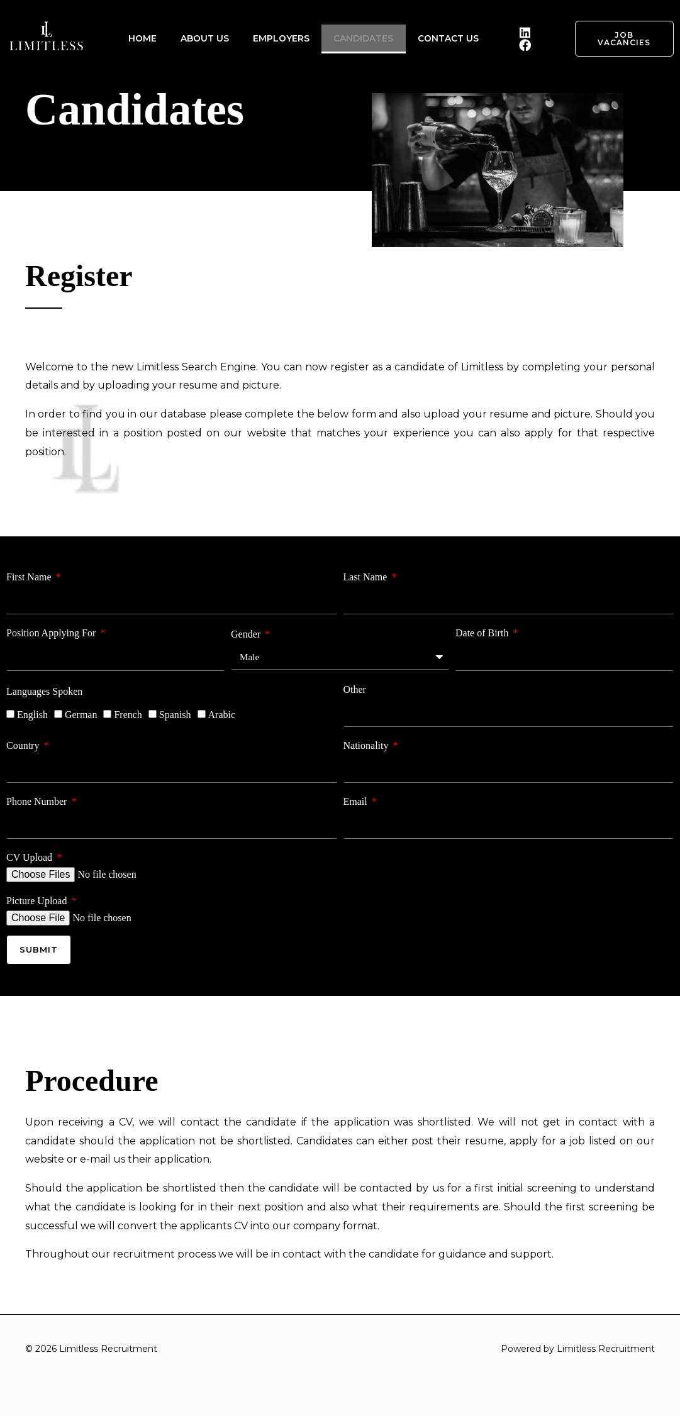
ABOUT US (205, 39)
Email (356, 801)
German (81, 714)
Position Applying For (52, 633)
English (32, 714)
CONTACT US (443, 39)
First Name (30, 577)
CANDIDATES (361, 39)
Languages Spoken (44, 691)
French (128, 714)
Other (354, 689)
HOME (145, 39)
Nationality (367, 745)
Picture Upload (37, 900)
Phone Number (37, 801)
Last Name (366, 577)
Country (24, 745)
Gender (247, 633)
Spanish (175, 714)
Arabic (222, 714)
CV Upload (30, 857)
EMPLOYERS (280, 39)
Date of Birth (483, 633)
